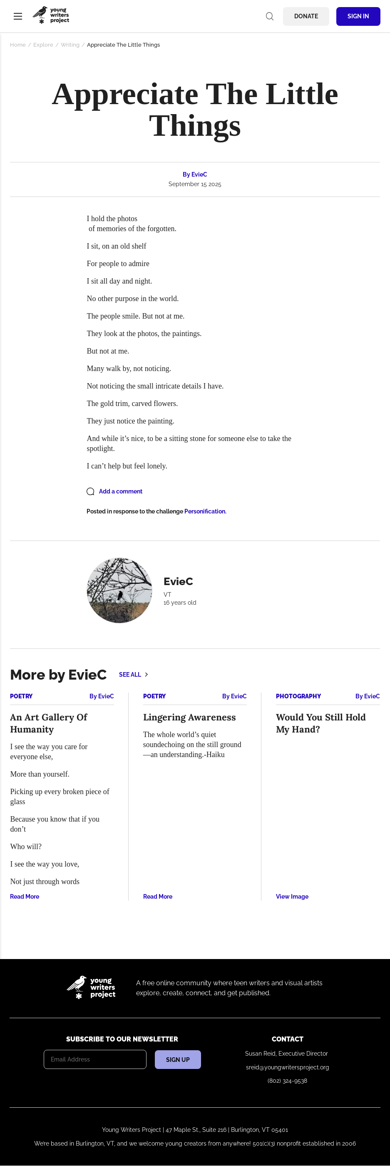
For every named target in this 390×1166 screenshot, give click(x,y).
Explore (43, 45)
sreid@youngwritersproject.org (287, 1067)
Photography (298, 696)
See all (130, 674)
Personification (204, 511)
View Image (292, 896)
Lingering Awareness (189, 717)
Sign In (358, 16)
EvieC (199, 174)
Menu (18, 16)
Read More (24, 896)
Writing (70, 45)
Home (18, 45)
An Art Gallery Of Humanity (48, 723)
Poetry (21, 696)
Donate (306, 16)
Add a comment (120, 491)
